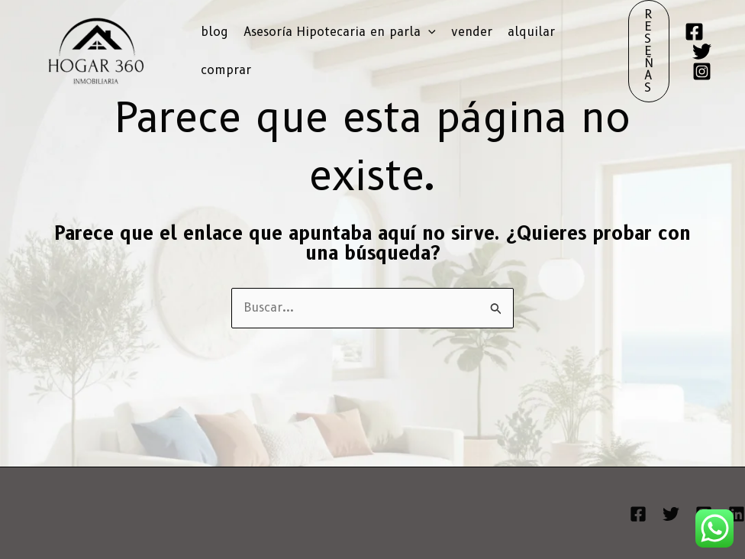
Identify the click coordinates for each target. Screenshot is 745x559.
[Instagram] (701, 71)
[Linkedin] (736, 514)
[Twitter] (701, 51)
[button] (428, 32)
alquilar (531, 31)
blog (214, 31)
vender (471, 31)
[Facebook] (694, 31)
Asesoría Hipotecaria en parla (339, 32)
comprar (226, 70)
